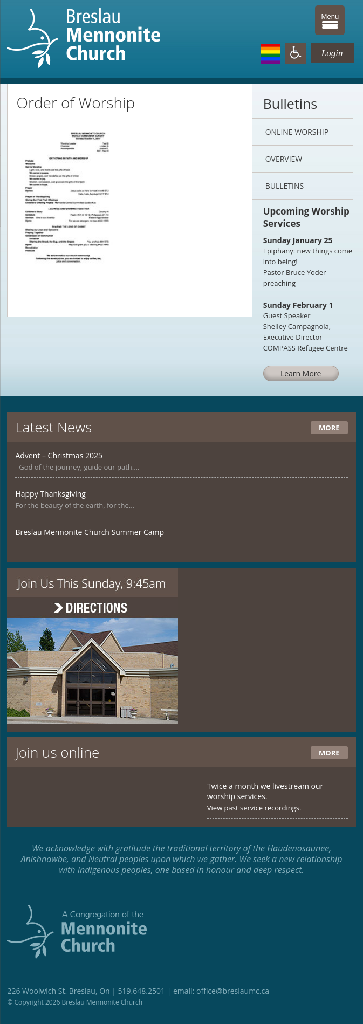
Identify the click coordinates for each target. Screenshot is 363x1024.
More (329, 427)
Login (332, 53)
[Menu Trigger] (330, 20)
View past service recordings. (254, 808)
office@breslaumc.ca (232, 991)
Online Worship (296, 132)
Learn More (300, 373)
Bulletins (284, 186)
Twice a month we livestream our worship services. (265, 791)
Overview (284, 159)
